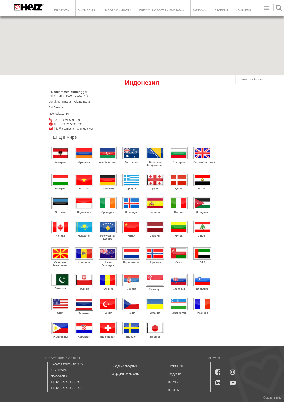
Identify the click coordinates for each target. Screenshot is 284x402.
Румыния (108, 288)
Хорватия (84, 336)
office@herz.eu (60, 376)
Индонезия (84, 212)
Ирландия (107, 212)
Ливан (202, 235)
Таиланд (84, 313)
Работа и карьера (117, 10)
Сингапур (155, 289)
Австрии (60, 162)
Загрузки (172, 381)
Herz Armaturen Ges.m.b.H (62, 358)
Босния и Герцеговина (155, 164)
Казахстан (84, 235)
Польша (84, 288)
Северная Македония (60, 264)
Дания (179, 188)
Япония (155, 336)
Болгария (179, 162)
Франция (202, 312)
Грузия (155, 188)
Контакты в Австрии (252, 79)
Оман (178, 262)
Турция (107, 312)
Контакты (243, 10)
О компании (87, 10)
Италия (178, 212)
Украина (155, 312)
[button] (205, 67)
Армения (84, 162)
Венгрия (60, 188)
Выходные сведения (124, 366)
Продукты (61, 10)
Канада (60, 235)
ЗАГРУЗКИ (199, 10)
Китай (131, 235)
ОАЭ (202, 262)
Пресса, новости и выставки (161, 10)
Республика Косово (107, 237)
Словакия (179, 288)
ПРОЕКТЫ (221, 10)
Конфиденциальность (125, 374)
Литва (179, 235)
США (60, 312)
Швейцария (107, 336)
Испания (154, 212)
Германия (108, 188)
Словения (202, 288)
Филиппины (60, 336)
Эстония (60, 212)
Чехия (131, 312)
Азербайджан (107, 162)
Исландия (131, 212)
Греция (131, 188)
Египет (202, 188)
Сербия (131, 288)
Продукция (174, 374)
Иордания (202, 212)
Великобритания (202, 162)
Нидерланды (131, 262)
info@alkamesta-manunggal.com (74, 128)
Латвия (155, 235)
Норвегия (155, 262)
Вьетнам (84, 188)
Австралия (131, 162)
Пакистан (60, 288)
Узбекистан (179, 312)
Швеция (131, 336)
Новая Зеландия (108, 264)
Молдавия (84, 262)
